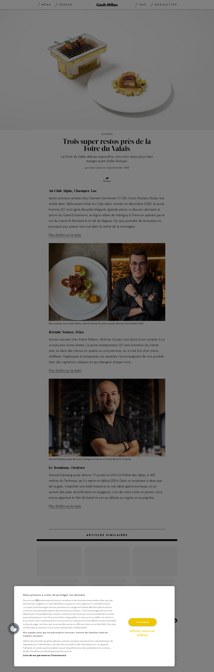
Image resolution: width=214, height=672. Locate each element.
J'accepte (142, 622)
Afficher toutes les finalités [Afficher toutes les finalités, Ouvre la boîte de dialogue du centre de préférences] (142, 633)
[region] (94, 626)
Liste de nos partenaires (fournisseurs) (44, 655)
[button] (13, 628)
